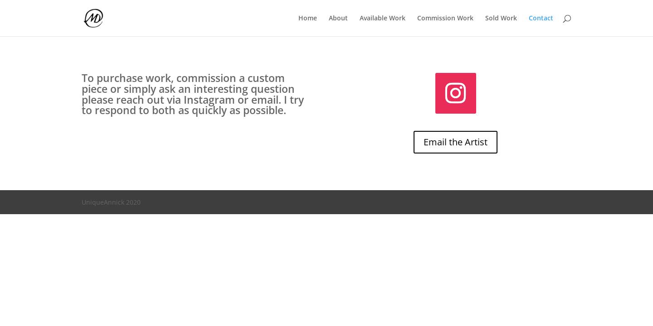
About (338, 18)
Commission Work (445, 18)
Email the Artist (455, 142)
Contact (541, 18)
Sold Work (501, 18)
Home (307, 18)
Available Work (382, 18)
